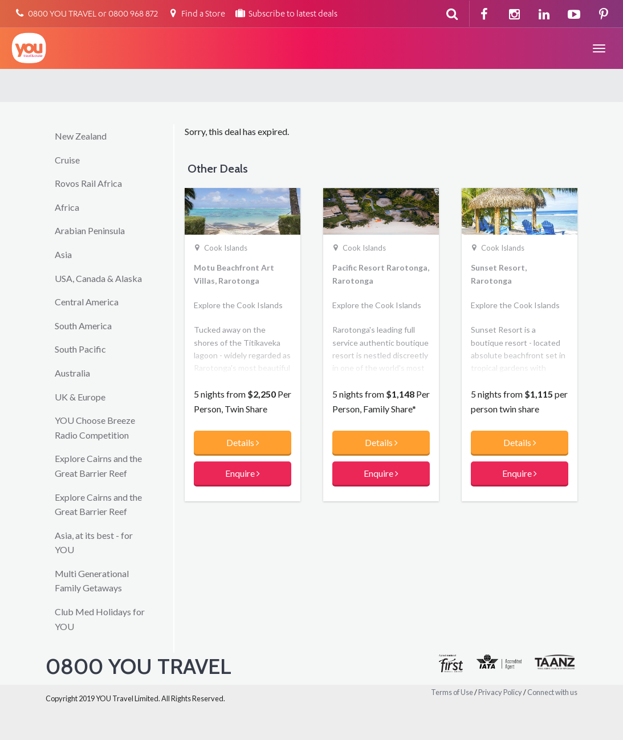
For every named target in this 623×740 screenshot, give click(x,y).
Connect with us (552, 692)
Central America (87, 301)
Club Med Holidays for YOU (100, 619)
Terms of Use (452, 692)
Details (242, 442)
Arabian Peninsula (90, 230)
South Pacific (80, 349)
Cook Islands (225, 247)
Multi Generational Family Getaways (92, 581)
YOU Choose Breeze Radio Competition (95, 427)
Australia (72, 372)
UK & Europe (80, 396)
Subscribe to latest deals (285, 14)
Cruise (67, 159)
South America (83, 325)
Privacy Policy (500, 692)
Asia (63, 254)
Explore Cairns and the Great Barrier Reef (98, 466)
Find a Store (196, 14)
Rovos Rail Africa (88, 183)
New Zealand (81, 135)
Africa (67, 207)
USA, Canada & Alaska (98, 278)
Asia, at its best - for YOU (94, 542)
